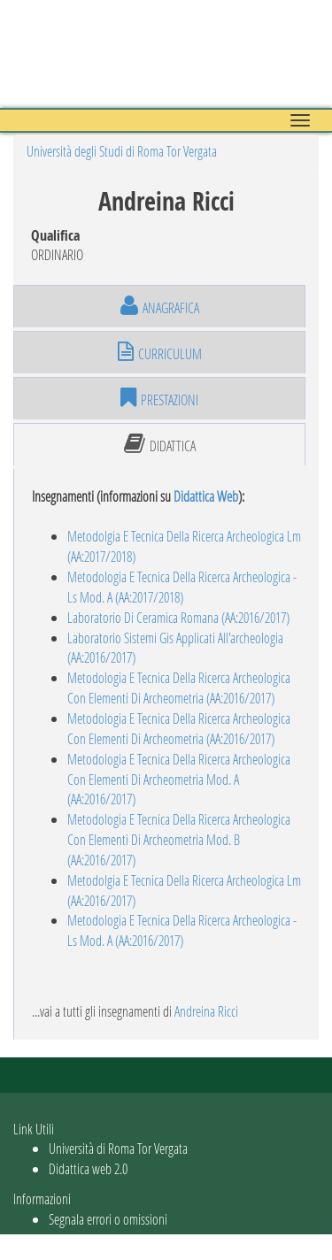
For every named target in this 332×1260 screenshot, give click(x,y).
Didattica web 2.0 (88, 1168)
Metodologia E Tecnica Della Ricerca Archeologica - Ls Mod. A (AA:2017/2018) (182, 586)
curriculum (160, 352)
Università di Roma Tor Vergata (118, 1148)
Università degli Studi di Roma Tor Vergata (122, 151)
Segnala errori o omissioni (108, 1219)
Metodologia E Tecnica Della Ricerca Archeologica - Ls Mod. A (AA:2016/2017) (182, 929)
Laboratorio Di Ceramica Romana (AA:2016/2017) (178, 617)
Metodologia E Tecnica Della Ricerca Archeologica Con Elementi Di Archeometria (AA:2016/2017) (178, 687)
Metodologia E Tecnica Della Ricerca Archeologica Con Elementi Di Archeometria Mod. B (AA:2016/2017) (178, 839)
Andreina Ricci (206, 1011)
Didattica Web (206, 496)
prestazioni (159, 398)
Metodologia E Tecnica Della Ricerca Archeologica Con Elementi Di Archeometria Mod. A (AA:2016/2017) (178, 779)
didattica (160, 444)
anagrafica (159, 306)
